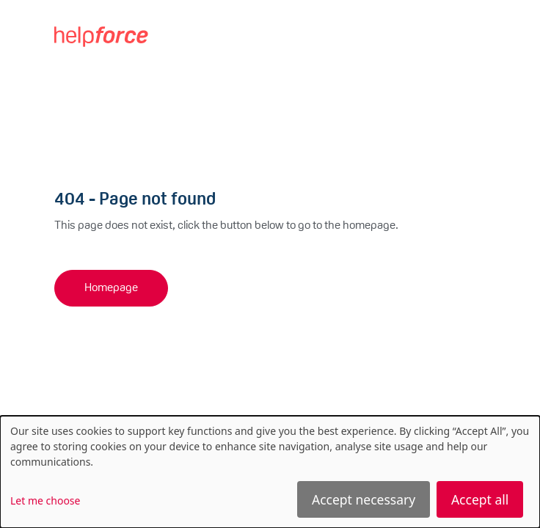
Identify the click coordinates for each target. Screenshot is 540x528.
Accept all (479, 499)
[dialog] (270, 472)
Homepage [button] (111, 288)
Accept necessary (363, 499)
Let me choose (45, 500)
